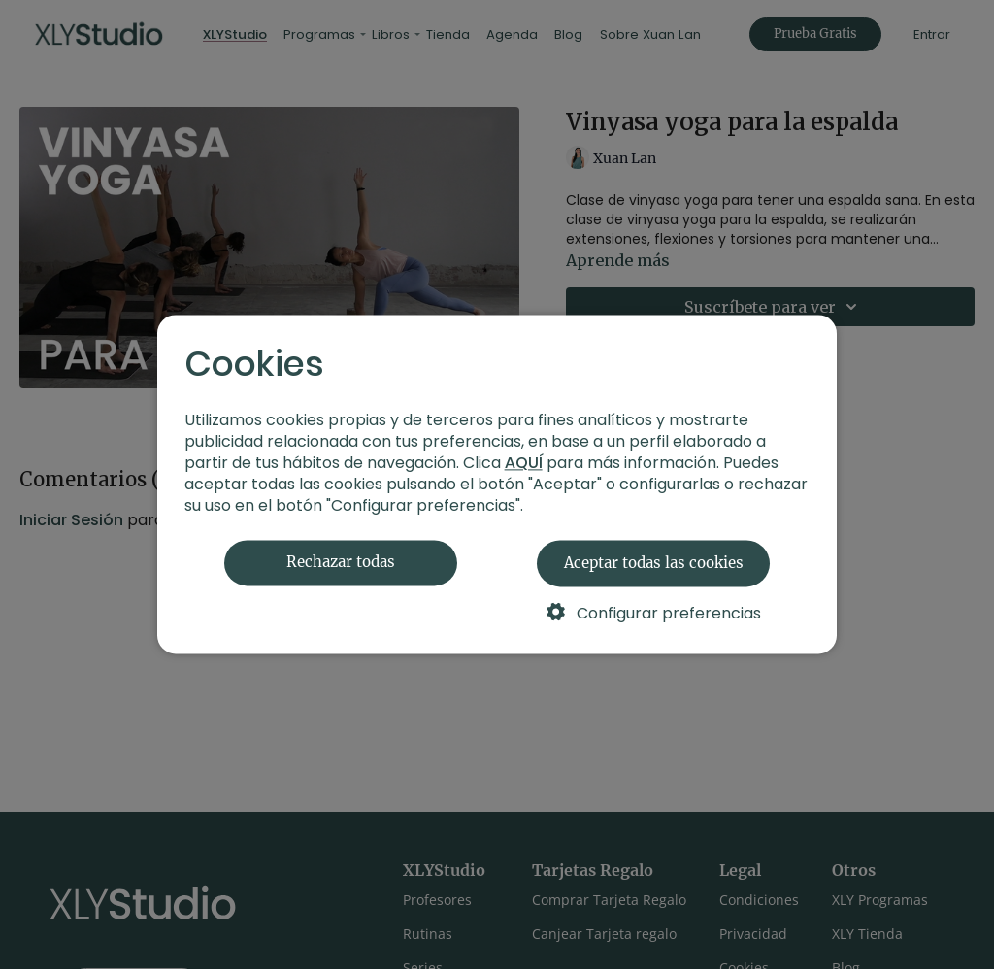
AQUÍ (524, 463)
